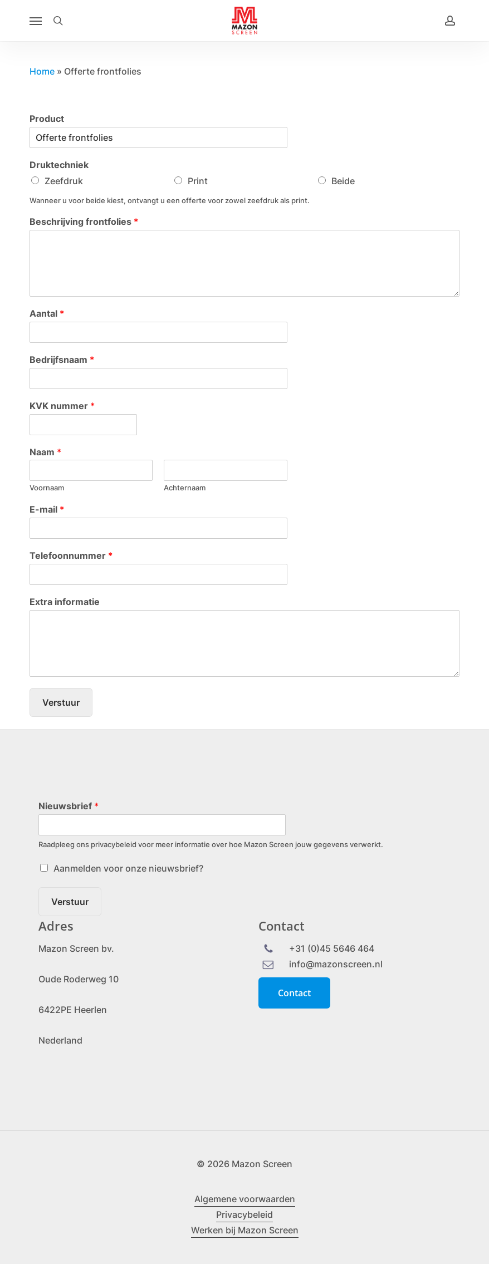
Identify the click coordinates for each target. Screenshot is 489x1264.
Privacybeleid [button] (244, 1214)
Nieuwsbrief (68, 805)
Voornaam (47, 487)
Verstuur (61, 702)
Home (42, 71)
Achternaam (185, 487)
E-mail (47, 509)
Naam (45, 452)
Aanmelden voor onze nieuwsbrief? (128, 868)
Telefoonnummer (71, 555)
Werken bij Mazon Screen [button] (245, 1230)
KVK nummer (62, 405)
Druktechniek (59, 164)
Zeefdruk (64, 180)
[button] (36, 20)
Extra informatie (65, 601)
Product (47, 118)
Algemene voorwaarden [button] (244, 1198)
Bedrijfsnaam (62, 359)
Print (198, 180)
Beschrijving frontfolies (84, 221)
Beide (343, 180)
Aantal (47, 313)
